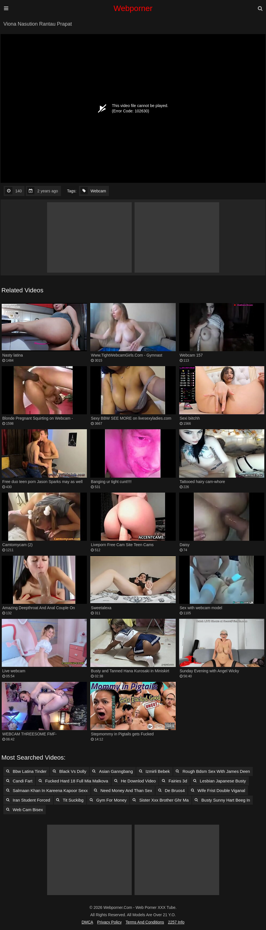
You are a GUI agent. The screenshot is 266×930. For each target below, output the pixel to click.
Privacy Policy (109, 922)
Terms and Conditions (145, 922)
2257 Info (176, 922)
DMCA (87, 922)
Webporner (132, 8)
